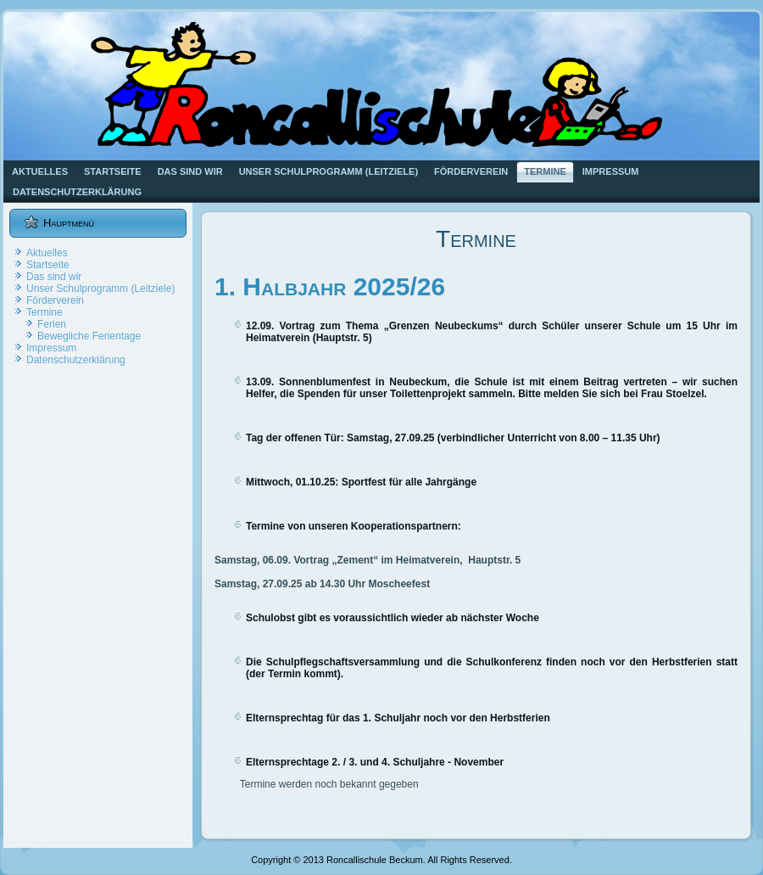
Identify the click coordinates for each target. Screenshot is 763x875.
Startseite (113, 171)
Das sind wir (190, 171)
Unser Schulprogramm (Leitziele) (328, 171)
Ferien (51, 324)
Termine (545, 171)
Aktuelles (40, 171)
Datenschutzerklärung (77, 192)
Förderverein (471, 171)
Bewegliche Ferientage (89, 336)
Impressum (610, 171)
